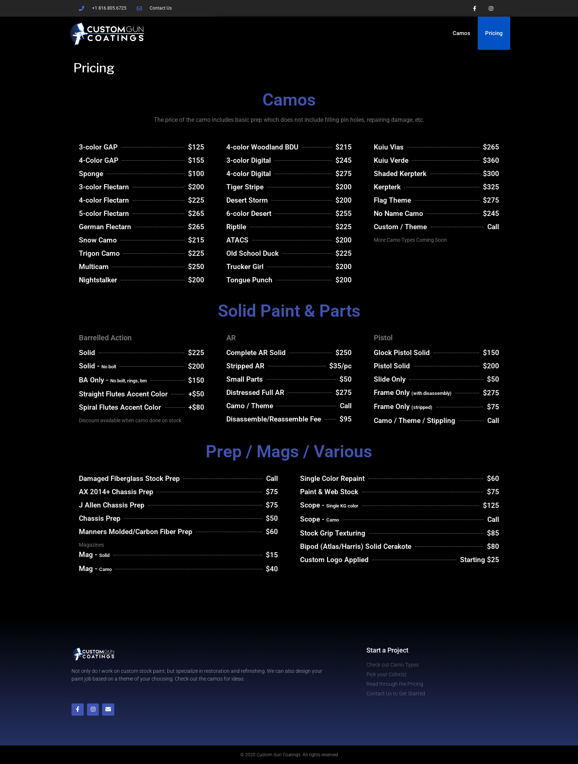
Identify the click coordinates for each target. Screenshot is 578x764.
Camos (461, 33)
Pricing (494, 33)
